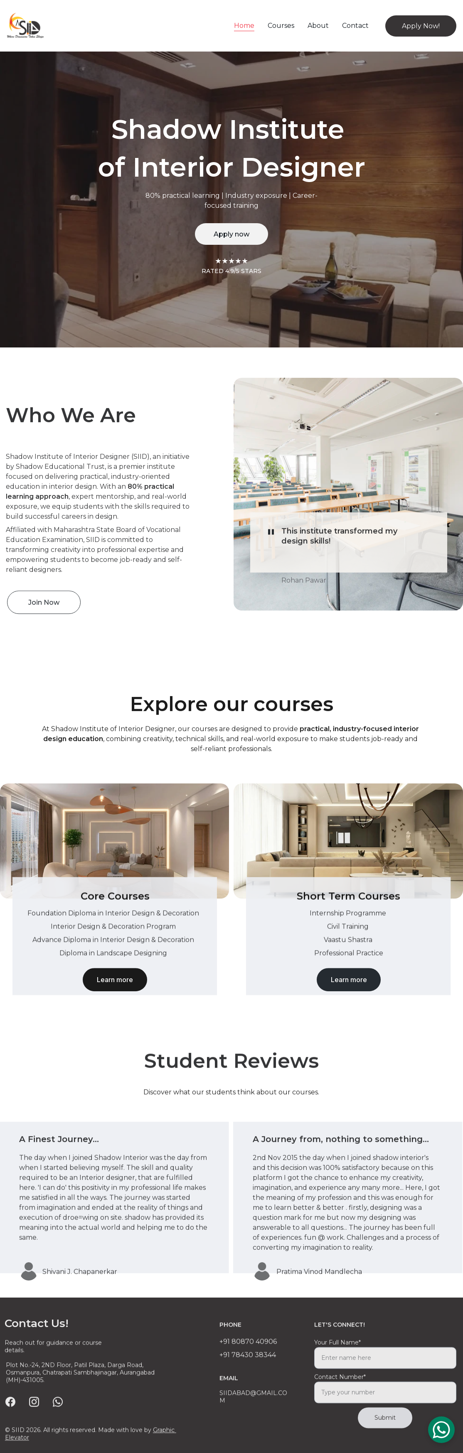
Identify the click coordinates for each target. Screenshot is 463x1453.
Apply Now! (421, 26)
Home (244, 26)
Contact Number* (340, 1395)
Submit (385, 1436)
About (318, 26)
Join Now (43, 607)
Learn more (115, 984)
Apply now (231, 234)
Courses (281, 26)
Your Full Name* (337, 1360)
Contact (355, 26)
